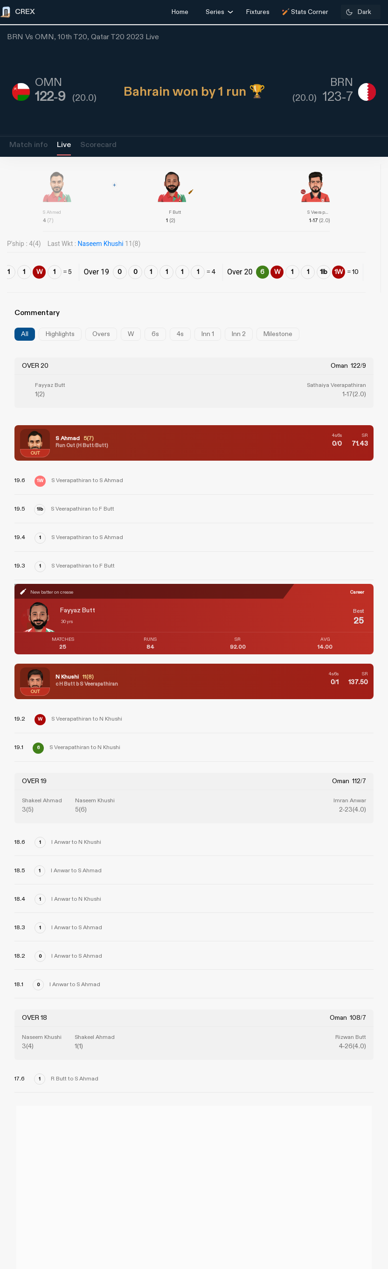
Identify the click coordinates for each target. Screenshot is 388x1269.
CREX (28, 1126)
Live (64, 145)
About (18, 1162)
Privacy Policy (355, 1215)
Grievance (26, 1189)
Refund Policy (33, 1215)
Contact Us (360, 1162)
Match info (28, 145)
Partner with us (352, 1189)
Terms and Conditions (340, 1241)
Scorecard (98, 145)
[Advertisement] (353, 698)
